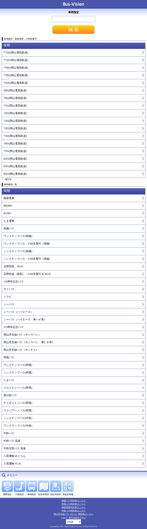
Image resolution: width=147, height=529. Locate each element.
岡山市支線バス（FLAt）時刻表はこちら (74, 514)
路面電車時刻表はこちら (74, 507)
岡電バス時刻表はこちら (74, 504)
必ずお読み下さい (77, 517)
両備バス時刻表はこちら (74, 500)
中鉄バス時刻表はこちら (74, 510)
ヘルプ (64, 517)
